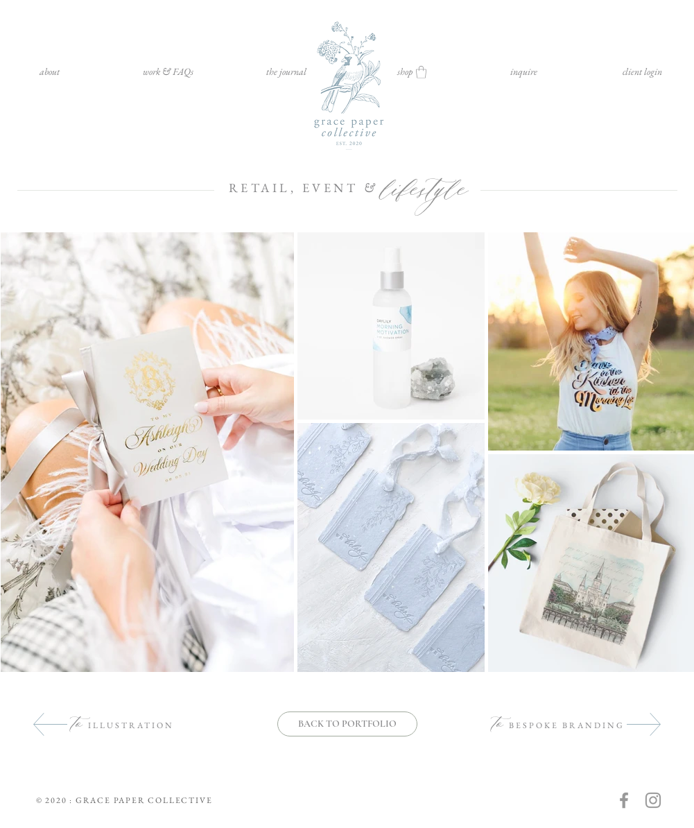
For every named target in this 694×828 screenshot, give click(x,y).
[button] (168, 72)
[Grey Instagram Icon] (653, 800)
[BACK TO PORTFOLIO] (347, 723)
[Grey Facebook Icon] (624, 800)
